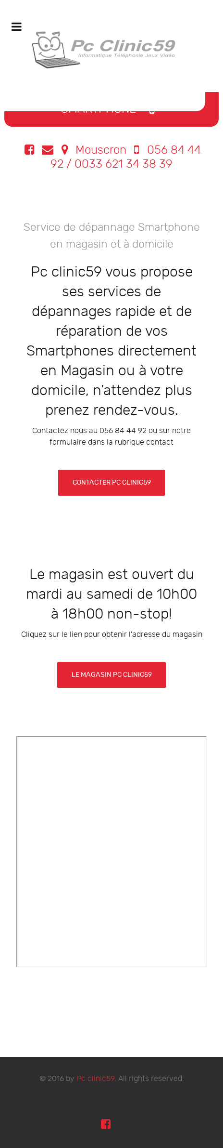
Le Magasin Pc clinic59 (112, 675)
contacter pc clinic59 (112, 482)
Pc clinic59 (95, 1078)
